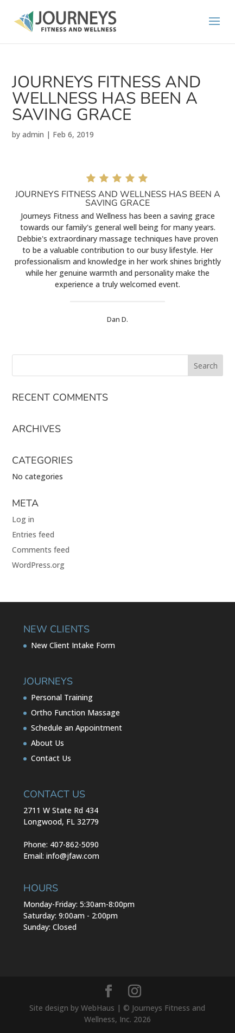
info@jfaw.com (72, 856)
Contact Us (51, 758)
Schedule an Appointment (76, 728)
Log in (23, 519)
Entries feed (33, 534)
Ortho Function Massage (75, 712)
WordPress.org (38, 565)
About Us (47, 743)
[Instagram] (134, 991)
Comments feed (40, 549)
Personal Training (62, 697)
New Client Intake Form (73, 645)
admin (33, 134)
